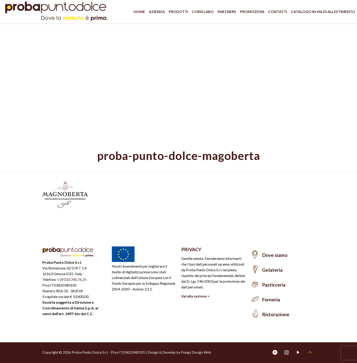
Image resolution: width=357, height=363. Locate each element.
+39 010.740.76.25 (72, 279)
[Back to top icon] (310, 352)
